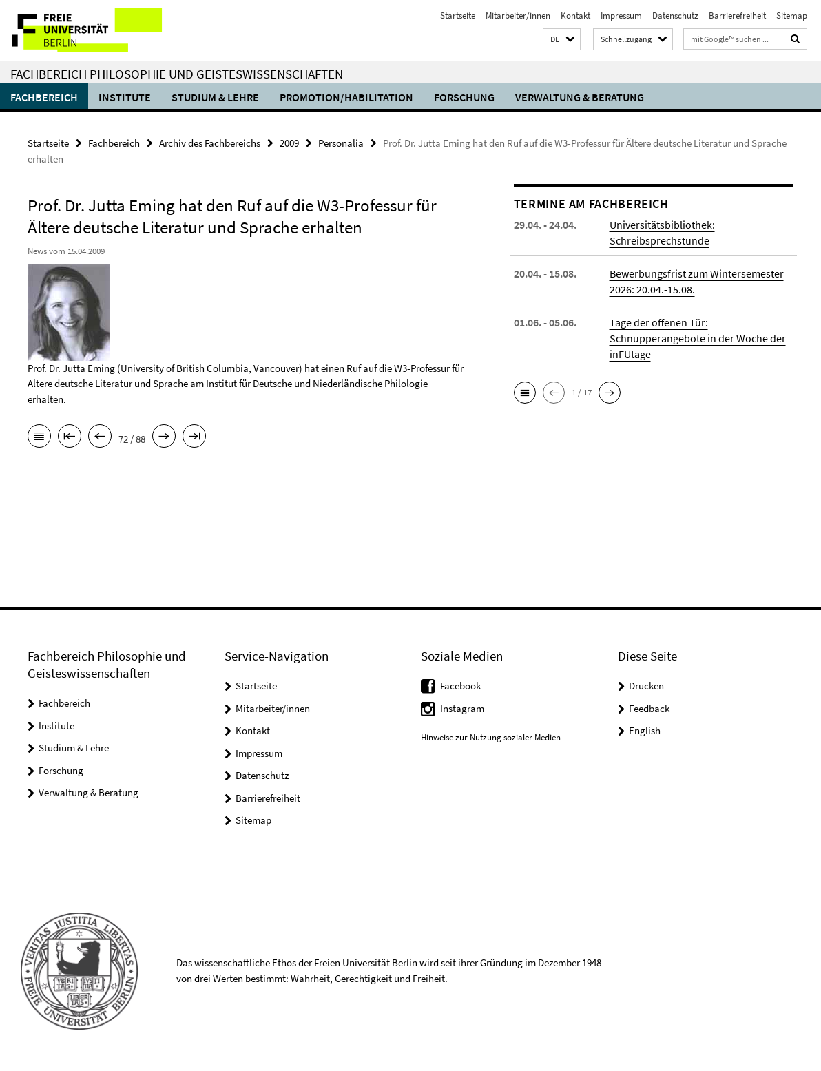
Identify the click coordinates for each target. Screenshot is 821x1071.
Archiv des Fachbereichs (209, 142)
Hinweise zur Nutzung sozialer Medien (491, 737)
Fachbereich (44, 97)
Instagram (462, 708)
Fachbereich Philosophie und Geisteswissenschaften (176, 73)
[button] (562, 39)
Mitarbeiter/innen (518, 15)
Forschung (464, 97)
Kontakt (575, 15)
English (645, 730)
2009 (289, 142)
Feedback (649, 708)
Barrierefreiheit (737, 15)
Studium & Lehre (215, 97)
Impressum (621, 15)
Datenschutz (675, 15)
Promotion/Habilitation (346, 97)
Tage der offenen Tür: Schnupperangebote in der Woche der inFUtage (698, 338)
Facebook (460, 685)
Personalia (341, 142)
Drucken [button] (646, 685)
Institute (124, 97)
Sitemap (791, 15)
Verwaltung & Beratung (579, 97)
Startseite (457, 15)
